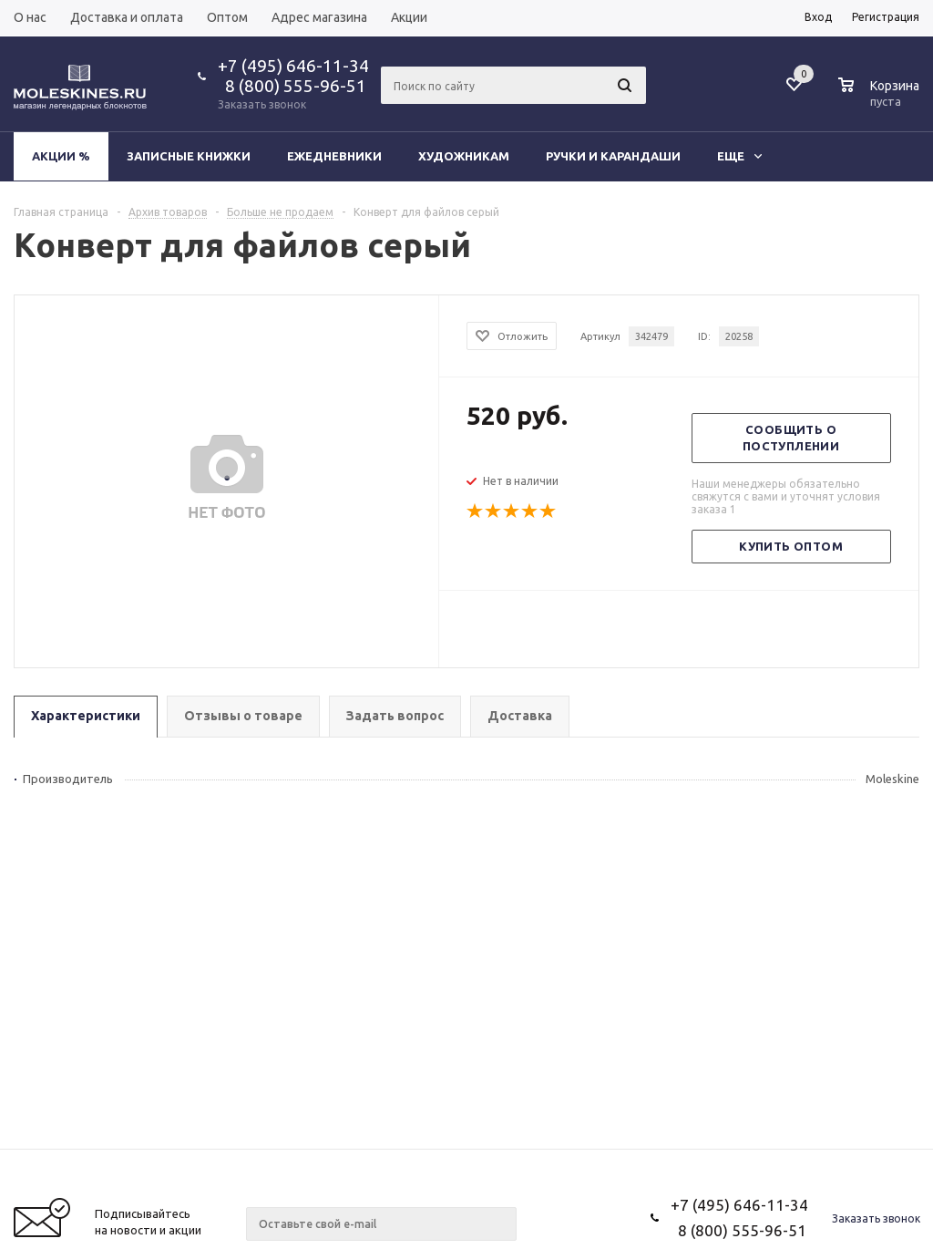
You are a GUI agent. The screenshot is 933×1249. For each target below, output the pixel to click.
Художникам (463, 156)
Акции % (61, 156)
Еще (739, 156)
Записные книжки (189, 156)
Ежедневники (334, 156)
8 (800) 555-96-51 (292, 86)
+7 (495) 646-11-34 (293, 66)
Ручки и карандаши (613, 156)
